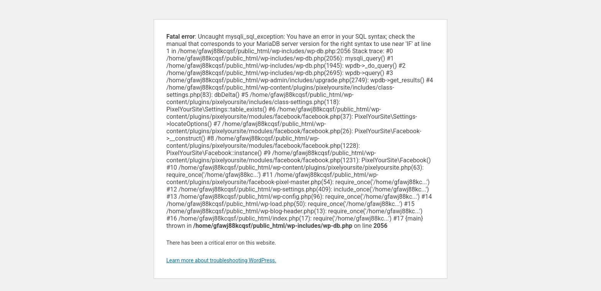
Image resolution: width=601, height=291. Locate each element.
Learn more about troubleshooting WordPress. (221, 260)
